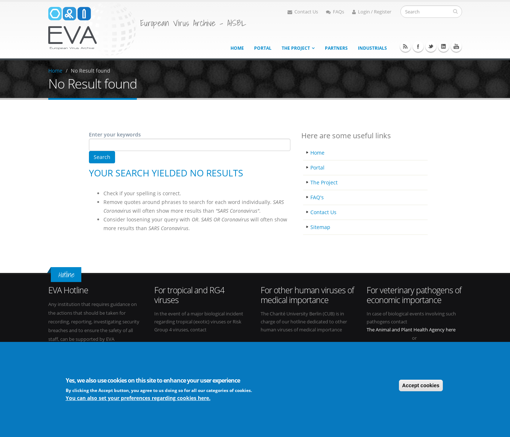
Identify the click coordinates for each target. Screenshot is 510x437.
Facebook (418, 46)
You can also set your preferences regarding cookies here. (138, 398)
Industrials (372, 48)
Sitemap (320, 227)
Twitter (430, 46)
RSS (405, 46)
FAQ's (317, 197)
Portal (263, 48)
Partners (336, 48)
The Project (324, 182)
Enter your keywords (115, 134)
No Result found (90, 70)
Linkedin (443, 46)
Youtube (456, 46)
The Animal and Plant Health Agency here (411, 330)
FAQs (335, 12)
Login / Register (371, 12)
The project (296, 48)
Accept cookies (421, 386)
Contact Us (302, 12)
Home (237, 48)
